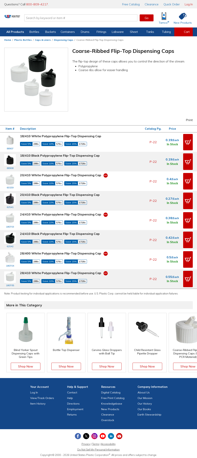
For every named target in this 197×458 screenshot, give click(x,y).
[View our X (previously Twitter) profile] (86, 434)
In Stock (172, 144)
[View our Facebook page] (78, 434)
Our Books (144, 407)
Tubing (166, 32)
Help (70, 396)
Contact (72, 390)
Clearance (152, 4)
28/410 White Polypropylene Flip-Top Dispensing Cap (60, 271)
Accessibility (108, 442)
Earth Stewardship (149, 413)
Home (7, 39)
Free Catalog (112, 396)
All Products (15, 32)
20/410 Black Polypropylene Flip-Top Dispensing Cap (60, 194)
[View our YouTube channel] (103, 434)
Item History (38, 402)
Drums (85, 32)
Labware (118, 32)
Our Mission (145, 396)
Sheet (134, 32)
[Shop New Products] (181, 18)
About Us (144, 390)
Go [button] (147, 18)
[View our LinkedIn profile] (111, 434)
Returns (72, 413)
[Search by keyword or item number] (95, 17)
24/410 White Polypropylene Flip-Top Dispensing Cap (60, 213)
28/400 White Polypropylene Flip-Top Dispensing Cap (60, 252)
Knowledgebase (111, 402)
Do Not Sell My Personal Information (98, 447)
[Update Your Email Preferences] (119, 434)
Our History (145, 402)
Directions (73, 402)
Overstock (107, 418)
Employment (75, 407)
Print (187, 120)
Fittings (101, 32)
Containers (68, 32)
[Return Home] (27, 18)
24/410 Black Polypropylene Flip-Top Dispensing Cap (60, 233)
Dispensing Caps (63, 39)
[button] (188, 142)
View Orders (42, 396)
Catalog (131, 4)
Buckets (50, 32)
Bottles (34, 32)
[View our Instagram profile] (94, 434)
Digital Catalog (110, 390)
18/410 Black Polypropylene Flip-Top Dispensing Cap (60, 155)
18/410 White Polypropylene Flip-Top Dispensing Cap (60, 136)
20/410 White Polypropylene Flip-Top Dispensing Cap (60, 175)
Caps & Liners (43, 39)
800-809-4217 (37, 4)
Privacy (86, 442)
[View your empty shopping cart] (183, 31)
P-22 (153, 142)
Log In (189, 4)
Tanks (150, 32)
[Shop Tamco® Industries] (164, 18)
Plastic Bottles (23, 39)
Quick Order (172, 4)
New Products (110, 407)
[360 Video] (106, 175)
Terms (95, 442)
